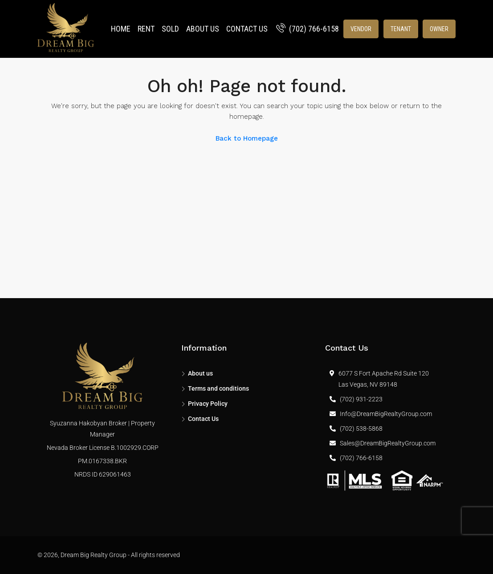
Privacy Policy (208, 403)
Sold (170, 28)
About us (202, 28)
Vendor (360, 28)
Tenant (401, 28)
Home (120, 28)
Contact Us (247, 28)
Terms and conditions (218, 388)
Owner (439, 28)
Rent (146, 28)
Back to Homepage (247, 138)
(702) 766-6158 (307, 28)
